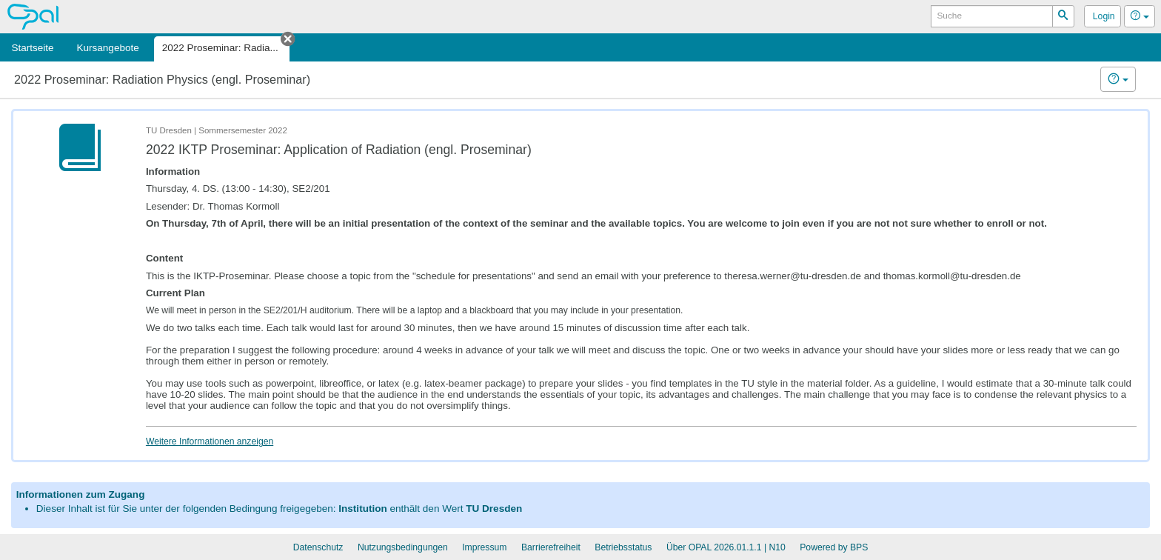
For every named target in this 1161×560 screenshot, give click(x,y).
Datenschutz (318, 547)
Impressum (484, 547)
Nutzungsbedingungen (403, 547)
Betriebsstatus (623, 547)
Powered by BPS (834, 547)
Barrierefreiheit (550, 547)
